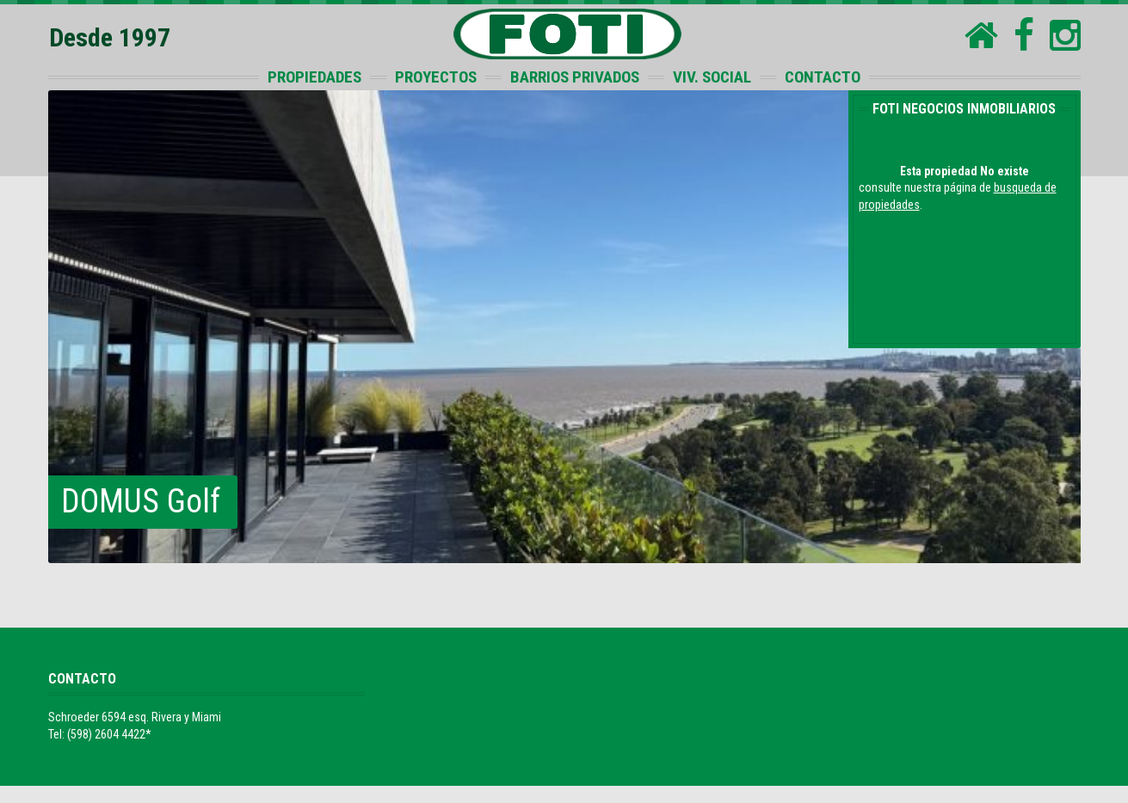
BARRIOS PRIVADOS (574, 77)
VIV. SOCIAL (712, 77)
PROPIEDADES (314, 77)
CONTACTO (822, 77)
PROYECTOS (436, 77)
